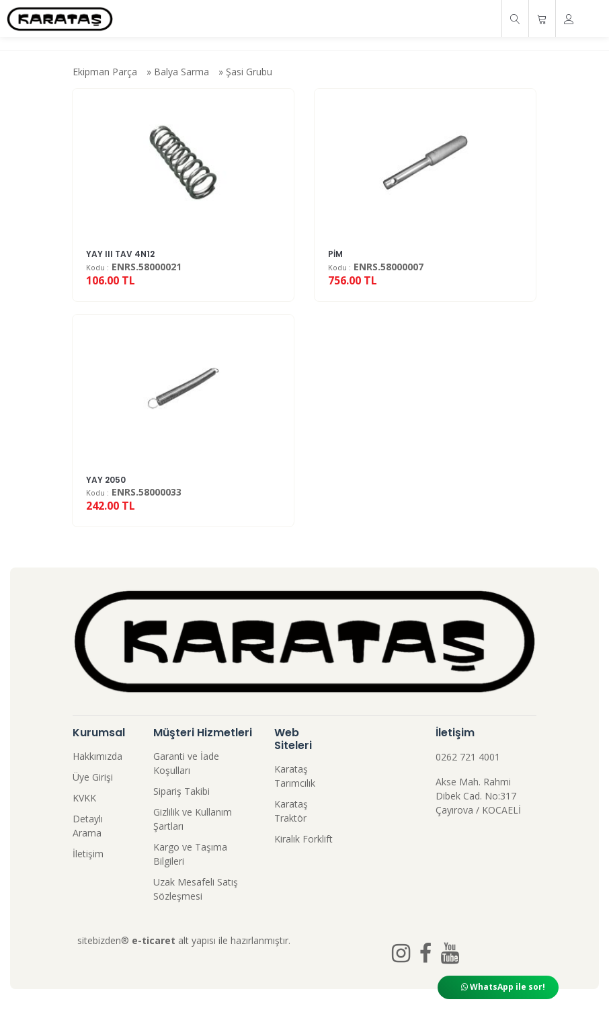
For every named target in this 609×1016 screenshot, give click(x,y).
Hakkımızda (97, 756)
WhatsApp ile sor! (503, 986)
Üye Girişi (93, 777)
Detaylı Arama (88, 825)
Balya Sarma (181, 71)
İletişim (88, 853)
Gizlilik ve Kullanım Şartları (192, 819)
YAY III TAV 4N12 (120, 254)
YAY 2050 (106, 479)
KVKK (84, 797)
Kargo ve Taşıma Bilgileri (190, 854)
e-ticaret (153, 940)
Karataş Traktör (291, 810)
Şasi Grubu (249, 71)
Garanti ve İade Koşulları (186, 763)
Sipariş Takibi (181, 791)
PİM (335, 254)
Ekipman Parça (105, 71)
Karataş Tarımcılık (294, 776)
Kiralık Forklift (303, 838)
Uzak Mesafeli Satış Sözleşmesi (195, 888)
